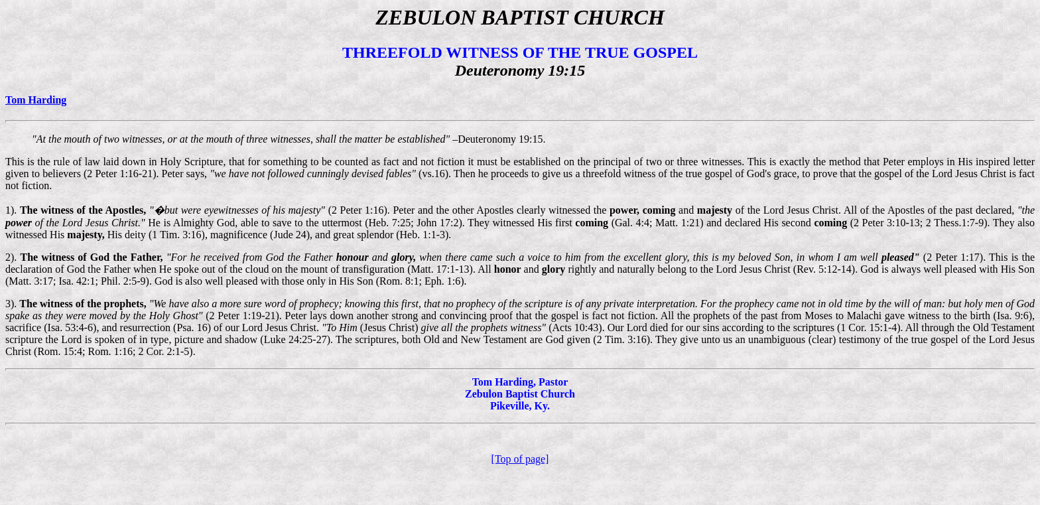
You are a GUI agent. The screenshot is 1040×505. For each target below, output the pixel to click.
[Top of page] (520, 459)
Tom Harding (35, 100)
